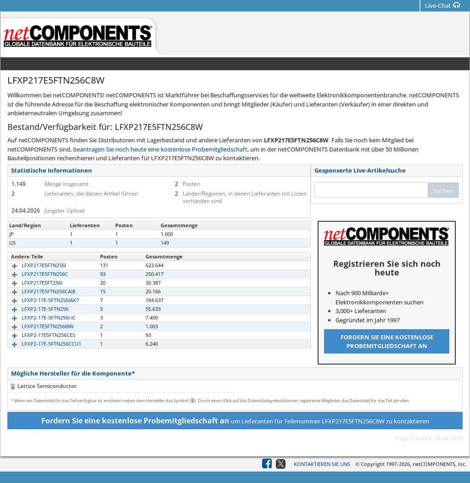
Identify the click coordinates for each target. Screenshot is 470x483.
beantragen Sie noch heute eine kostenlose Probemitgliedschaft (160, 149)
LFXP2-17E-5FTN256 (34, 308)
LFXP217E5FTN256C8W (38, 233)
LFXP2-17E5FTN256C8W (39, 242)
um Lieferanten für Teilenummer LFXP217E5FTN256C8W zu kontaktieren (235, 421)
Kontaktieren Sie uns (322, 464)
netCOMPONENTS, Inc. (439, 464)
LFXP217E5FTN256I (33, 265)
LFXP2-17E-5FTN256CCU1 (41, 343)
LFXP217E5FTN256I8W (37, 326)
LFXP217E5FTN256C (34, 273)
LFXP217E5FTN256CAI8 (38, 291)
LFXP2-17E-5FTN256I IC (38, 317)
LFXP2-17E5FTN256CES (38, 334)
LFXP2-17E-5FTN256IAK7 (39, 300)
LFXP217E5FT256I (31, 282)
